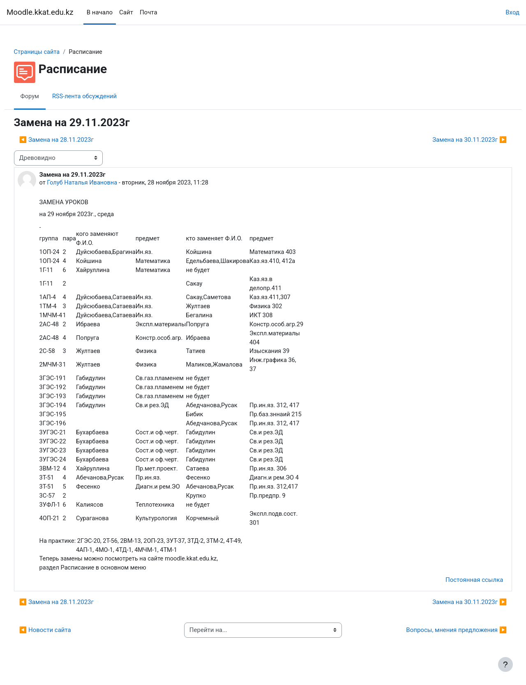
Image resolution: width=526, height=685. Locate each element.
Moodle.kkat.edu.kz (40, 12)
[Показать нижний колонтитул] (505, 664)
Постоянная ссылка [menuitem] (459, 589)
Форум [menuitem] (45, 96)
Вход (512, 12)
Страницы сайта (52, 52)
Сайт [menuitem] (126, 12)
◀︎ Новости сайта (60, 639)
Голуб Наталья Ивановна (98, 183)
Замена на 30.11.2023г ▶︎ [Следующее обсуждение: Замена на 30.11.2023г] (454, 140)
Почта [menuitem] (148, 12)
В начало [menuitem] (100, 12)
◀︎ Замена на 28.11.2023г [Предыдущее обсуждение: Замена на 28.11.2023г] (72, 140)
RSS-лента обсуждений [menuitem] (101, 96)
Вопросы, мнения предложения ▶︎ (441, 639)
